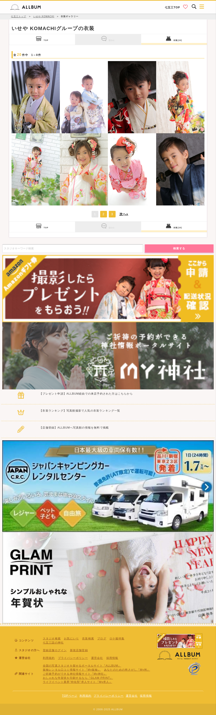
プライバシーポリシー (73, 658)
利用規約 (49, 658)
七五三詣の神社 (53, 642)
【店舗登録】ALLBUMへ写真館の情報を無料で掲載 (74, 427)
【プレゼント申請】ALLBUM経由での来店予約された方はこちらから (86, 393)
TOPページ (69, 695)
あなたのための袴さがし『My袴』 (127, 669)
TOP (42, 38)
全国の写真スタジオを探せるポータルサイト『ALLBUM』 (82, 665)
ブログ (101, 638)
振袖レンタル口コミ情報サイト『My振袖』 (72, 669)
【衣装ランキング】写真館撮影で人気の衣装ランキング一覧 (79, 410)
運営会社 (97, 658)
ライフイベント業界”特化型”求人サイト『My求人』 (77, 682)
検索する (179, 248)
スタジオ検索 (52, 638)
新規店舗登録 (79, 650)
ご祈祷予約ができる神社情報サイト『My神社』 (75, 673)
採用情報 (112, 658)
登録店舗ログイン (55, 650)
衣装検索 (88, 638)
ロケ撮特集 (116, 638)
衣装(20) (174, 38)
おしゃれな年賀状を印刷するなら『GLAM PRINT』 (78, 677)
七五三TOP (172, 7)
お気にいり (71, 638)
